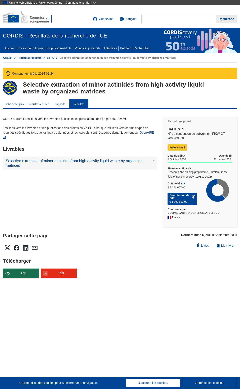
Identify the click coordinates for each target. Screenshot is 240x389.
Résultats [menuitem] (78, 104)
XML (24, 273)
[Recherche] (226, 19)
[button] (127, 19)
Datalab (125, 48)
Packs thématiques (30, 48)
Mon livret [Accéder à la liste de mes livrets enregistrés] (225, 245)
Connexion (103, 19)
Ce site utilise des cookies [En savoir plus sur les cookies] (37, 382)
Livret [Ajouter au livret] (203, 245)
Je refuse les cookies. (209, 382)
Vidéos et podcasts (87, 48)
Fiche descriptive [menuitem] (15, 104)
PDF (62, 273)
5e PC (50, 57)
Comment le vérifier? (80, 2)
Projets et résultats (59, 48)
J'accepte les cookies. (153, 382)
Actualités (110, 48)
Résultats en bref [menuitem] (38, 104)
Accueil (9, 48)
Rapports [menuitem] (59, 104)
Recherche (141, 48)
